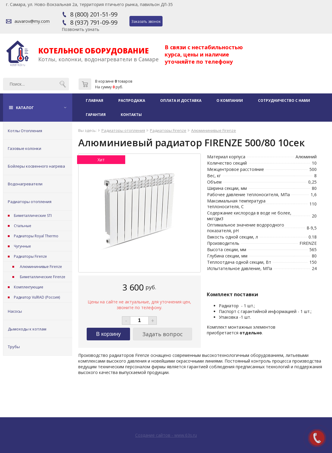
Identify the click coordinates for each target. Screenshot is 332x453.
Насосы (15, 311)
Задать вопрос (162, 334)
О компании (229, 100)
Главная (94, 100)
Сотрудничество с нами (284, 100)
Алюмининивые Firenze (41, 266)
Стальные (22, 225)
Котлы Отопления (25, 130)
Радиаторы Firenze (30, 256)
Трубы (14, 346)
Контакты (131, 114)
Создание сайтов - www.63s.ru (166, 435)
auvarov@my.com (32, 21)
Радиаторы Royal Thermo (36, 236)
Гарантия (96, 114)
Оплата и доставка (180, 100)
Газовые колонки (24, 148)
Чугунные (22, 246)
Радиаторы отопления (29, 201)
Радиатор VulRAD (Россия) (37, 297)
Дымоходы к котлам (27, 329)
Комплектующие (28, 287)
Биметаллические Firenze (42, 276)
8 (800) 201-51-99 (93, 14)
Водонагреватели (25, 184)
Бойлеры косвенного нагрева (36, 166)
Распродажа (131, 100)
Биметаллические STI (33, 215)
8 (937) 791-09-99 (93, 22)
